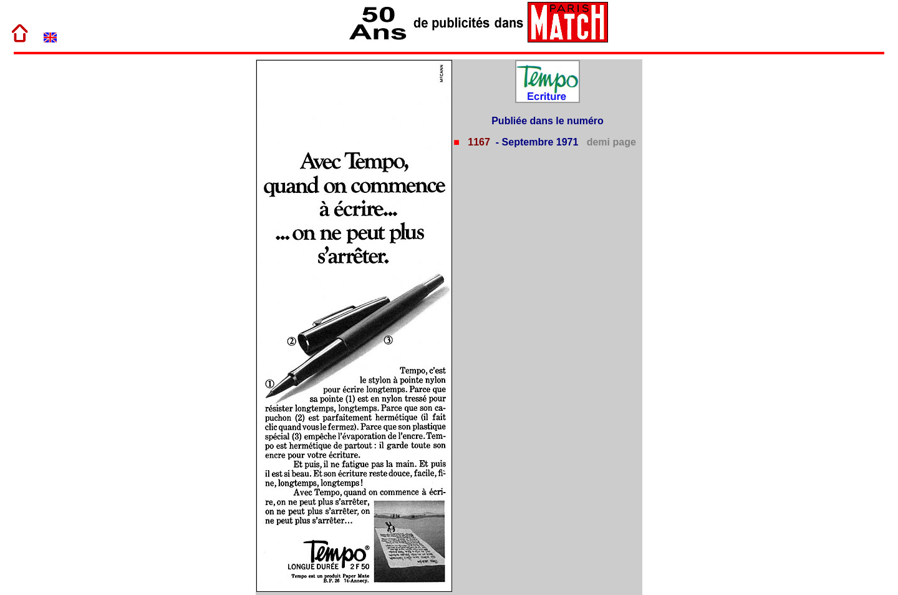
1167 (477, 142)
